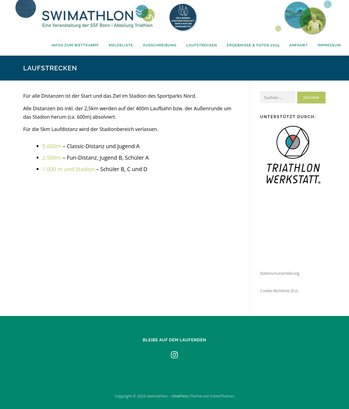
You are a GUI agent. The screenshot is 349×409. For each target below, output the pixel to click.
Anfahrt (298, 45)
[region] (293, 155)
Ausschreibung (159, 45)
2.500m (51, 157)
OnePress (180, 396)
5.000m (51, 146)
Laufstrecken (201, 45)
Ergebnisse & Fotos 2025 (253, 45)
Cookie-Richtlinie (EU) (279, 290)
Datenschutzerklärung (279, 273)
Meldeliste (121, 45)
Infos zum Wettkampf (75, 45)
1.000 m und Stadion (68, 169)
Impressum (329, 45)
